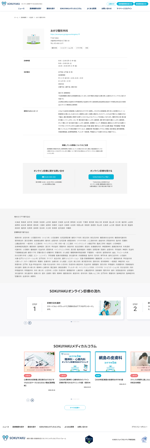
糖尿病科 (33, 246)
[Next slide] (29, 322)
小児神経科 (117, 243)
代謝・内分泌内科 (49, 264)
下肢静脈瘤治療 (21, 252)
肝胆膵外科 (110, 240)
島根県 (93, 225)
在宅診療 (62, 240)
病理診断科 (71, 240)
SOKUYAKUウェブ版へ (101, 177)
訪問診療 (96, 249)
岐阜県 (23, 225)
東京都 (91, 222)
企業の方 (112, 4)
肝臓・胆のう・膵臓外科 (45, 252)
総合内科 (57, 258)
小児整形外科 (36, 237)
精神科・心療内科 (43, 267)
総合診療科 (79, 246)
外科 (35, 270)
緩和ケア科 (32, 252)
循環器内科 (71, 270)
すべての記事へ (75, 408)
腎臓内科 (18, 276)
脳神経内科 (121, 273)
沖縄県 (68, 228)
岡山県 (99, 225)
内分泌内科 (124, 267)
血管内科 (54, 240)
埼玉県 (79, 222)
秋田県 (42, 222)
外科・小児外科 (62, 264)
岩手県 (29, 222)
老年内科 (84, 273)
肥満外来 (49, 249)
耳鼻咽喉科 (129, 264)
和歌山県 (80, 225)
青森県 (23, 222)
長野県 (17, 225)
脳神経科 (40, 246)
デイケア (50, 258)
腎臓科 (124, 240)
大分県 (48, 228)
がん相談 (63, 261)
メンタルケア (108, 258)
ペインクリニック (80, 243)
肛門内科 (42, 258)
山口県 (111, 225)
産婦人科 (37, 273)
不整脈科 (90, 252)
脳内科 (118, 240)
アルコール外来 (122, 252)
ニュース (21, 8)
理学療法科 (19, 240)
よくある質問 (91, 8)
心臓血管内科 (20, 243)
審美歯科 (34, 249)
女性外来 (26, 237)
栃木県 (66, 222)
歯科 (113, 270)
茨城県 (60, 222)
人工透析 (69, 243)
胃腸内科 (112, 273)
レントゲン (43, 255)
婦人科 (41, 270)
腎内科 (96, 255)
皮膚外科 (47, 261)
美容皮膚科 (62, 267)
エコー (36, 255)
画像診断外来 (117, 246)
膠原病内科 (107, 252)
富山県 (111, 222)
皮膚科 (48, 273)
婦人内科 (77, 261)
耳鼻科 (103, 249)
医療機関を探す (35, 8)
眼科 (54, 273)
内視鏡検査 (83, 255)
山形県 (48, 222)
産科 (43, 273)
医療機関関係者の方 (125, 4)
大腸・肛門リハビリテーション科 (26, 258)
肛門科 (25, 264)
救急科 (87, 246)
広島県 (105, 225)
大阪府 (31, 17)
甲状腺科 (54, 246)
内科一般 (61, 243)
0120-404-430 (50, 177)
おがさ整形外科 (40, 17)
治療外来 (55, 261)
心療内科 (79, 270)
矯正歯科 (53, 267)
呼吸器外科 (28, 270)
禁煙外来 (18, 264)
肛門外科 (104, 273)
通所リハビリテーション (70, 258)
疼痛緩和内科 (96, 246)
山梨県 (130, 222)
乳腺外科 (87, 264)
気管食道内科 (121, 270)
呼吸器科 (111, 264)
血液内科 (26, 276)
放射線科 (98, 270)
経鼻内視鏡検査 (62, 255)
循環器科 (95, 264)
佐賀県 (29, 228)
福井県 (124, 222)
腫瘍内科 (102, 240)
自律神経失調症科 (21, 246)
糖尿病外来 (118, 258)
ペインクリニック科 (50, 243)
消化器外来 (73, 255)
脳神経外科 (130, 273)
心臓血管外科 (89, 270)
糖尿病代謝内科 (121, 237)
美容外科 (76, 273)
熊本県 (42, 228)
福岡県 (23, 228)
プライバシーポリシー (139, 426)
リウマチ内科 (81, 240)
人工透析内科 (92, 240)
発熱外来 (18, 237)
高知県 (17, 228)
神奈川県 (98, 222)
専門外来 (103, 255)
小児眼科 (26, 249)
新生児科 (86, 237)
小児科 (55, 270)
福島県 (54, 222)
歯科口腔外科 (113, 255)
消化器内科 (19, 273)
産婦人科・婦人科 (29, 267)
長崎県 (35, 228)
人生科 (70, 261)
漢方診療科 (28, 240)
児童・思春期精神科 (87, 258)
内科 (131, 267)
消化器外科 (28, 273)
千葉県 (85, 222)
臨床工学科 (101, 243)
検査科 (109, 243)
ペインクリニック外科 (62, 249)
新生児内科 (94, 237)
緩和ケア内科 (76, 237)
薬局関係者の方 (141, 4)
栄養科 (89, 249)
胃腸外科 (62, 246)
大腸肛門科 (91, 243)
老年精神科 (105, 261)
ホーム (16, 17)
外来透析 (126, 246)
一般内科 (98, 252)
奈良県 (73, 225)
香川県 (124, 225)
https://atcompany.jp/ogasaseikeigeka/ (64, 34)
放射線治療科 (39, 240)
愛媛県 (130, 225)
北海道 (17, 222)
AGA (127, 261)
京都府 (54, 225)
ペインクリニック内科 (86, 267)
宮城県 (35, 222)
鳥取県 (87, 225)
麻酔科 (33, 276)
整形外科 (106, 270)
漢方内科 (103, 264)
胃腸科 (40, 261)
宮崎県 (54, 228)
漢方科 (47, 246)
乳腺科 (131, 249)
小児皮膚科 (55, 237)
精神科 (59, 273)
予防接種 (51, 255)
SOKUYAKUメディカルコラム (71, 8)
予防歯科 (118, 249)
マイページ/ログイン (124, 8)
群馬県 (73, 222)
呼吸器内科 (19, 270)
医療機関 (23, 17)
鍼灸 (114, 252)
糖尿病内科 (67, 273)
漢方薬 (73, 249)
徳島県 (117, 225)
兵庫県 (66, 225)
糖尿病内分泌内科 (107, 237)
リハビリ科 (46, 237)
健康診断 (98, 258)
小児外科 (48, 270)
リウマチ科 (99, 267)
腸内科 (47, 240)
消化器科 (18, 267)
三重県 (42, 225)
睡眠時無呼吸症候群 (78, 252)
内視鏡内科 (120, 264)
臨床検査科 (81, 249)
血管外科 (110, 249)
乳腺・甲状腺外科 (35, 264)
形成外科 (62, 270)
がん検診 (66, 252)
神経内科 (121, 261)
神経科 (125, 249)
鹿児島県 (61, 228)
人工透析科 (38, 243)
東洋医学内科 (86, 261)
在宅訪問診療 (65, 237)
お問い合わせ (107, 8)
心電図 (29, 255)
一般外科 (29, 243)
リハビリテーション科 (111, 267)
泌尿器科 (130, 270)
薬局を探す (51, 8)
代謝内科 (18, 249)
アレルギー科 (73, 267)
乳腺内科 (41, 249)
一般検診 (113, 261)
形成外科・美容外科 (76, 264)
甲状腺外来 (127, 258)
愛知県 (35, 225)
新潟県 (105, 222)
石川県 (117, 222)
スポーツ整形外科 (30, 261)
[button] (32, 400)
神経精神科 (106, 246)
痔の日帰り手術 (20, 255)
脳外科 (90, 255)
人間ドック (18, 261)
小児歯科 (123, 255)
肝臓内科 (58, 252)
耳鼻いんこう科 (94, 273)
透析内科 (96, 261)
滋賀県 (48, 225)
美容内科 (70, 246)
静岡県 (29, 225)
